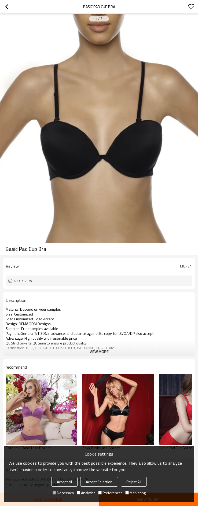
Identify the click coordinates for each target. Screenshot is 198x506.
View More (99, 351)
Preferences (110, 493)
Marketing (135, 493)
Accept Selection (99, 482)
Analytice (86, 493)
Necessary (63, 493)
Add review (23, 280)
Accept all (64, 482)
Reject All (133, 482)
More (184, 266)
